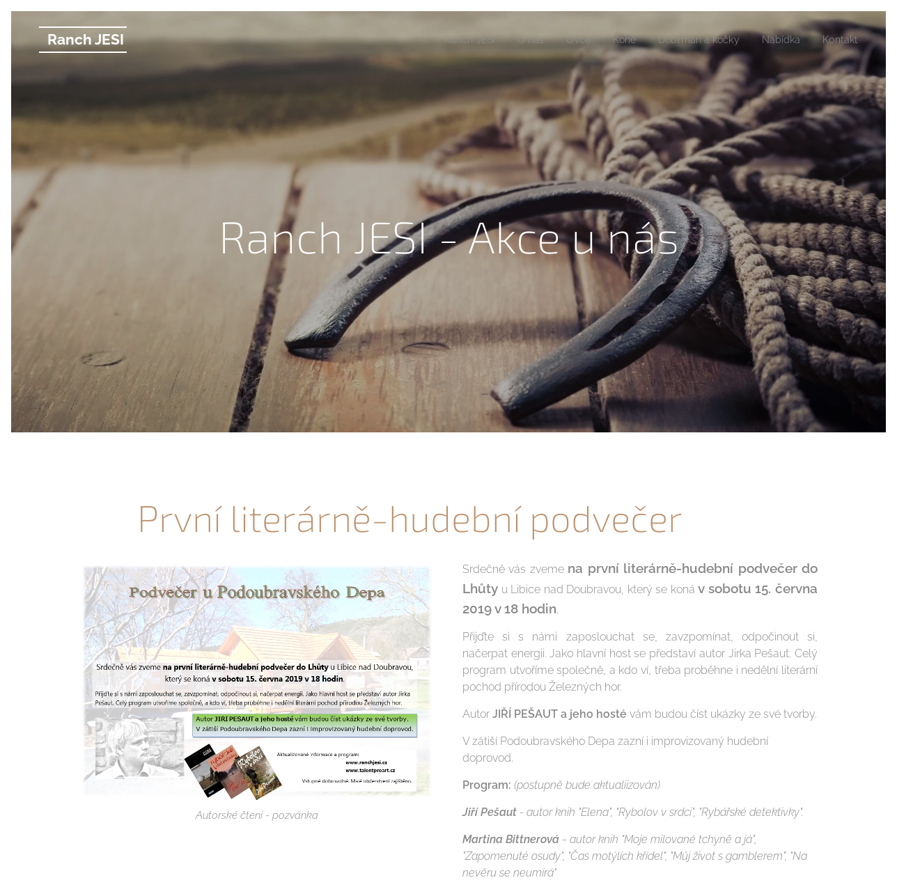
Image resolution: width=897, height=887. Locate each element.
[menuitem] (448, 39)
